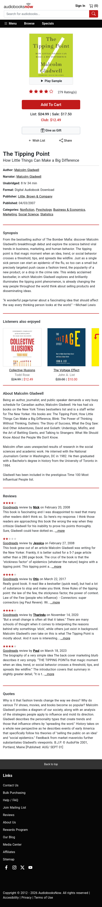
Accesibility (11, 897)
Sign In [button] (80, 6)
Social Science (28, 214)
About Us (9, 822)
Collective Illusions (22, 370)
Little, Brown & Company (35, 196)
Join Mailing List (14, 807)
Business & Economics (69, 210)
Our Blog (9, 837)
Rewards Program (15, 830)
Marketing (10, 214)
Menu (10, 23)
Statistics (46, 214)
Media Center (12, 844)
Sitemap (8, 859)
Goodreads (10, 507)
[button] (12, 24)
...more (60, 531)
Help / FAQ (10, 800)
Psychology (44, 210)
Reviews (8, 815)
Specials (48, 23)
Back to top (51, 764)
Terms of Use (43, 897)
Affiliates (9, 852)
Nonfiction (27, 210)
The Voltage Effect (66, 370)
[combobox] (51, 14)
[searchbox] (46, 14)
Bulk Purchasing (14, 793)
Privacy (26, 897)
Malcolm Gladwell (26, 170)
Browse (29, 23)
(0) (93, 6)
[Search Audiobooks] (93, 14)
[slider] (41, 91)
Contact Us (10, 785)
